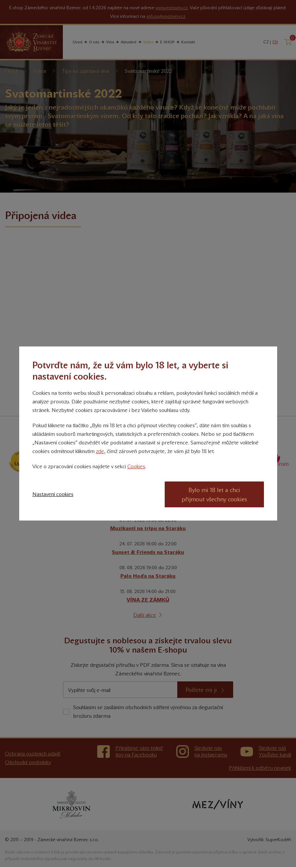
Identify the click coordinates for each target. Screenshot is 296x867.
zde (100, 451)
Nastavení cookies (52, 494)
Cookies (136, 466)
